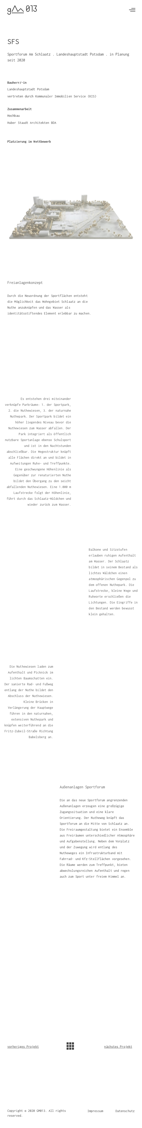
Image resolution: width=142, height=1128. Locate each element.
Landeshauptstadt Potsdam (28, 89)
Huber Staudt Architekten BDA (31, 123)
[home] (22, 10)
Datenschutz (125, 1111)
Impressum (95, 1111)
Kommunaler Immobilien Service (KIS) (66, 96)
